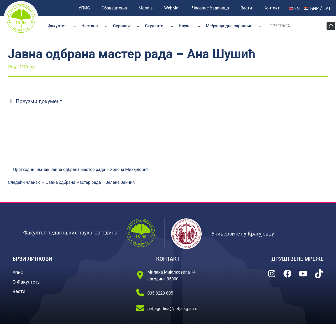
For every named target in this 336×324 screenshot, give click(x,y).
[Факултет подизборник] (74, 26)
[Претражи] (331, 26)
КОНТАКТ (168, 259)
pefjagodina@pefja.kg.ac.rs (173, 308)
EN (294, 8)
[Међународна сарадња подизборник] (259, 26)
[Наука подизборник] (199, 26)
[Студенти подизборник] (172, 26)
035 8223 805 (160, 293)
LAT (327, 8)
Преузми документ (35, 101)
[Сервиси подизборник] (138, 26)
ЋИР (311, 8)
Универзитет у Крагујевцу (242, 234)
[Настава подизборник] (106, 26)
